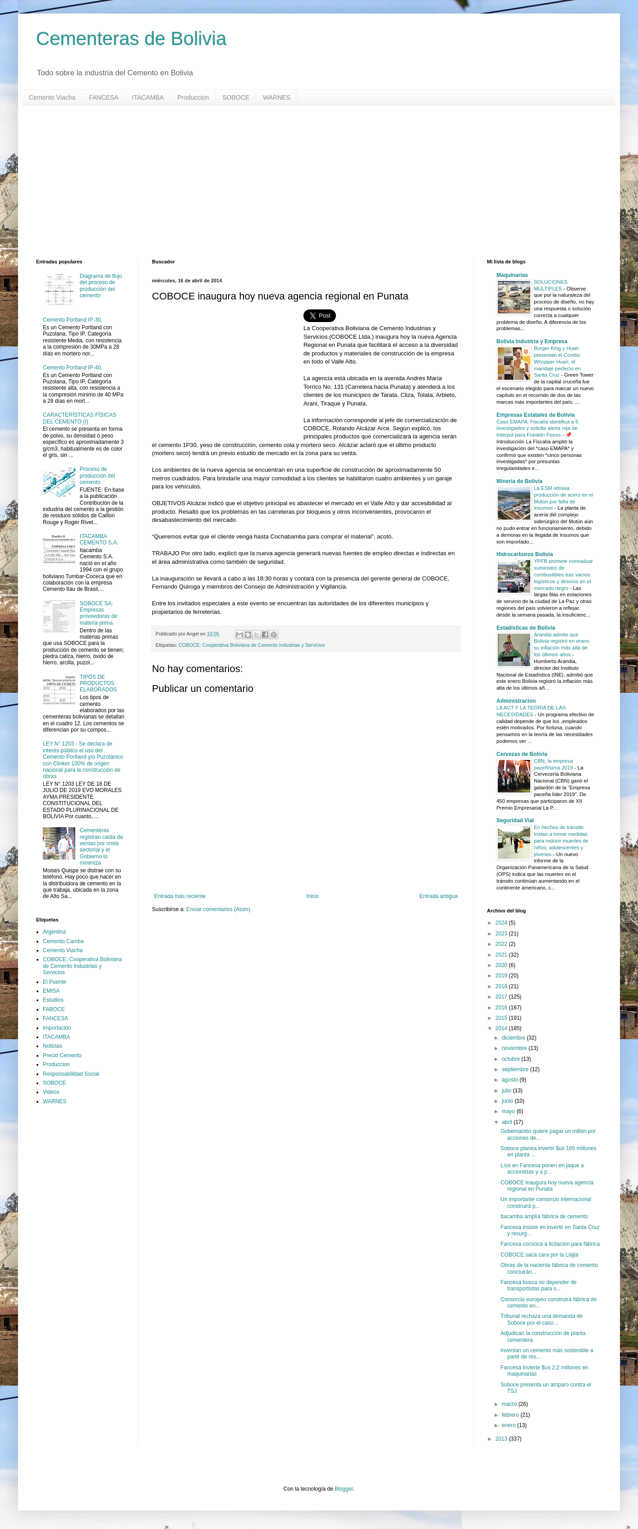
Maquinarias (512, 275)
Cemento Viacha (52, 97)
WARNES (276, 97)
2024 (502, 923)
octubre (511, 1059)
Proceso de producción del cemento (97, 475)
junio (508, 1101)
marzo (510, 1404)
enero (509, 1425)
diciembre (514, 1038)
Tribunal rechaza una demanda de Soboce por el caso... (541, 1319)
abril (508, 1122)
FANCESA (103, 97)
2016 (502, 1007)
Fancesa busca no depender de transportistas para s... (538, 1285)
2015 (502, 1018)
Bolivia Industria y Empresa (531, 341)
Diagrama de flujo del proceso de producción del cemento (101, 286)
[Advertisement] (306, 182)
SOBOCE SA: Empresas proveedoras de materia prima (98, 613)
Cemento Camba (63, 941)
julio (507, 1090)
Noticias (52, 1046)
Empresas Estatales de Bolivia (535, 415)
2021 (502, 955)
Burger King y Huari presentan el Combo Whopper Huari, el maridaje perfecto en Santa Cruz (557, 361)
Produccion (193, 97)
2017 (502, 997)
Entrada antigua (438, 896)
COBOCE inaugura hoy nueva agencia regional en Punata (546, 1185)
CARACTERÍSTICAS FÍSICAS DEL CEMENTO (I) (79, 418)
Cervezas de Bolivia (521, 754)
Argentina (54, 932)
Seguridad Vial (515, 820)
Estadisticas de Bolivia (525, 628)
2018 (502, 986)
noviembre (515, 1048)
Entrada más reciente (180, 896)
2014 (502, 1028)
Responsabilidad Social (71, 1074)
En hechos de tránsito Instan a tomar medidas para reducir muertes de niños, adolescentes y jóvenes (561, 840)
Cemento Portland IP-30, (72, 320)
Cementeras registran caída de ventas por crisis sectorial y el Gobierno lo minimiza (101, 846)
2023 (502, 933)
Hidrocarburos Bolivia (524, 554)
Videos (51, 1092)
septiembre (516, 1069)
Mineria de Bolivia (519, 481)
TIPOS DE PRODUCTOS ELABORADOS (98, 683)
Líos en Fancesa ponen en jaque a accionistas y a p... (542, 1168)
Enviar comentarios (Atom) (218, 909)
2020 (502, 965)
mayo (509, 1111)
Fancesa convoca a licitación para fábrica (550, 1244)
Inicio (312, 896)
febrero (511, 1415)
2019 (502, 975)
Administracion (516, 701)
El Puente (54, 982)
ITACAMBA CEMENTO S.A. (99, 539)
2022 (502, 944)
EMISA (51, 991)
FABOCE (54, 1009)
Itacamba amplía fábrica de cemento (544, 1216)
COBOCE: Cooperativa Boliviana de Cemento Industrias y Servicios (252, 645)
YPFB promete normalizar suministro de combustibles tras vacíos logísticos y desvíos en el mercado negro (563, 574)
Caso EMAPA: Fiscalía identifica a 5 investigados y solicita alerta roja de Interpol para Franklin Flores (537, 428)
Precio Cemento (62, 1055)
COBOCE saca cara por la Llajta (539, 1255)
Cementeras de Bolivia (131, 38)
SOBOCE (235, 97)
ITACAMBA (148, 97)
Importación (57, 1028)
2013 (502, 1439)
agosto (510, 1080)
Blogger (344, 1489)
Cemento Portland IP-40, (72, 367)
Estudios (53, 1000)
